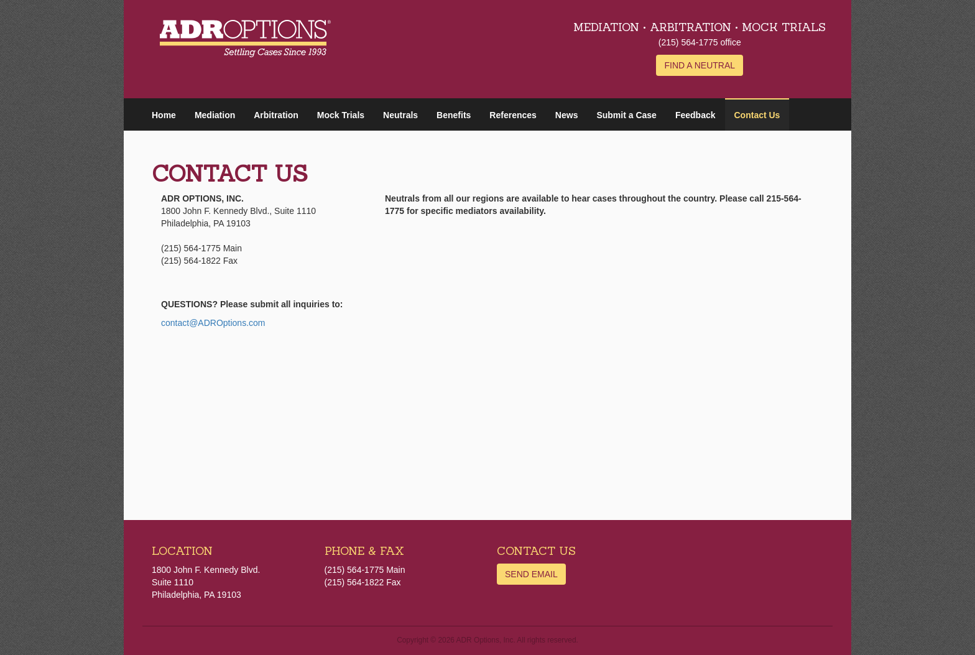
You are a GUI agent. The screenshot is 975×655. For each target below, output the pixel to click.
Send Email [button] (531, 574)
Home (164, 115)
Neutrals (400, 115)
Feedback (695, 115)
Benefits (454, 115)
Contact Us (757, 115)
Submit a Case (626, 115)
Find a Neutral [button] (699, 65)
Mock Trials (340, 115)
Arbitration (276, 115)
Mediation (215, 115)
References (513, 115)
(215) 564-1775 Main (365, 570)
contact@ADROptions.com (213, 323)
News (566, 115)
